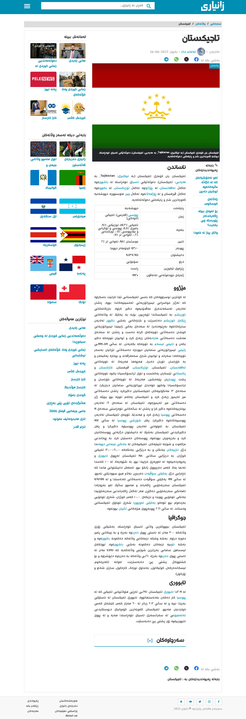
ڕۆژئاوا (149, 188)
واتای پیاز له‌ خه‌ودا (206, 233)
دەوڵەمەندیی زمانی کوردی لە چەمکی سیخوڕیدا (59, 339)
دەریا (135, 532)
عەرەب (154, 338)
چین (127, 194)
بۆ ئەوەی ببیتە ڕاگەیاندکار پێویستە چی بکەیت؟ (208, 218)
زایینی (182, 350)
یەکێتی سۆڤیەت (155, 473)
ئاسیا (135, 182)
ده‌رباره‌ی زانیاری (69, 706)
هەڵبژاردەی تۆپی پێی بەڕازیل (66, 403)
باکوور (103, 188)
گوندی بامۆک (76, 395)
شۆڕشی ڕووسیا (129, 420)
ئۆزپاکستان (122, 188)
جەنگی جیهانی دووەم (112, 444)
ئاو (173, 544)
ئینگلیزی (123, 176)
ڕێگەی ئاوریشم (175, 320)
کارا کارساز (78, 379)
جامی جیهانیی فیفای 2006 (67, 411)
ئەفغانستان (167, 188)
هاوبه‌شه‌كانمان (68, 701)
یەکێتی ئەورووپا (144, 503)
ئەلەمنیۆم (179, 615)
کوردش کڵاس (76, 371)
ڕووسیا (165, 415)
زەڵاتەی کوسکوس (211, 201)
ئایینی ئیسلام (164, 344)
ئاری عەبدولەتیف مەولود (69, 419)
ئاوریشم (180, 315)
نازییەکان (173, 450)
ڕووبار (172, 379)
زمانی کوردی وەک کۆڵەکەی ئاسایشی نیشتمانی (59, 353)
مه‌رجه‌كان (33, 711)
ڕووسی (133, 215)
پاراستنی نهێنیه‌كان (66, 711)
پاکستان (181, 373)
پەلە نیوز (79, 363)
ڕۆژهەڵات (150, 194)
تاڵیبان (123, 509)
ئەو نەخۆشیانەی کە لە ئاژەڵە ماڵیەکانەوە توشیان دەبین (206, 185)
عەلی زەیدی (77, 328)
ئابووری (103, 456)
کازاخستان (106, 367)
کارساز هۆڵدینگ (74, 387)
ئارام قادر (79, 427)
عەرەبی (181, 182)
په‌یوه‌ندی (33, 701)
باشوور (103, 182)
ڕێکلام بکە (32, 706)
